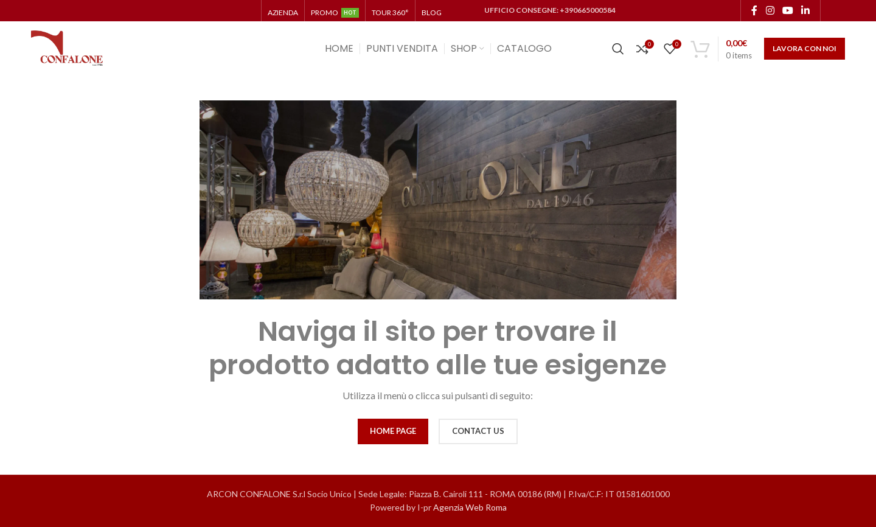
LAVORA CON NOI (804, 48)
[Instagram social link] (770, 10)
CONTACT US (478, 431)
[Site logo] (67, 48)
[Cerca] (618, 49)
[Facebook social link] (754, 10)
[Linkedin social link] (806, 10)
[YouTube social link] (787, 10)
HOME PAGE (393, 431)
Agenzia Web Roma (470, 507)
